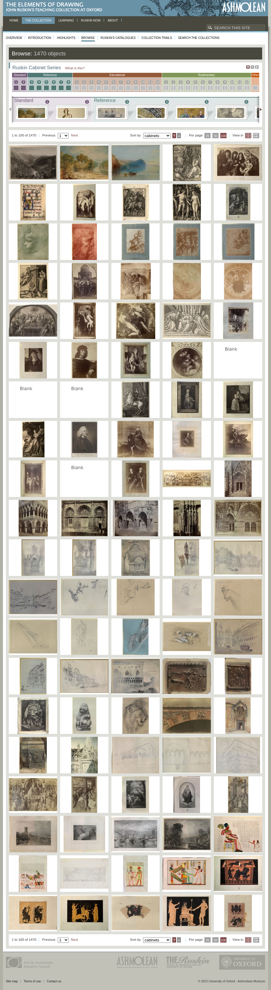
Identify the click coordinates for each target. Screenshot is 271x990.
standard (20, 75)
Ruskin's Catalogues (118, 37)
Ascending (174, 135)
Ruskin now (91, 20)
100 (223, 136)
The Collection (38, 20)
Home (14, 20)
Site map (12, 981)
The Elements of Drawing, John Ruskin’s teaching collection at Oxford (56, 7)
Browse (88, 37)
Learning (66, 20)
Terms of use (32, 981)
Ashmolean (243, 7)
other (255, 75)
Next (259, 109)
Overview (14, 37)
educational (117, 75)
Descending (179, 135)
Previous (12, 109)
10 (143, 82)
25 (207, 136)
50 (215, 136)
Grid (248, 135)
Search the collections (198, 37)
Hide (257, 67)
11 (150, 82)
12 (157, 82)
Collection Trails (156, 37)
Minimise (252, 67)
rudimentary (206, 75)
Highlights (66, 37)
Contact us (54, 981)
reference (50, 75)
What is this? (75, 68)
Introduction (39, 37)
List (256, 135)
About (113, 20)
